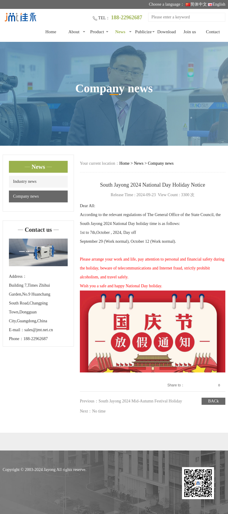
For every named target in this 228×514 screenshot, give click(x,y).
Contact (213, 31)
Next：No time (93, 411)
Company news (26, 196)
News (120, 31)
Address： (18, 276)
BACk (213, 401)
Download (166, 31)
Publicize (143, 31)
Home (50, 31)
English (216, 4)
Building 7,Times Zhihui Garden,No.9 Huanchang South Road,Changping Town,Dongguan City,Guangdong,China (29, 303)
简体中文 (196, 4)
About (74, 31)
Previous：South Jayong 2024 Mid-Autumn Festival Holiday (131, 401)
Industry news (25, 181)
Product (97, 31)
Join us (189, 31)
